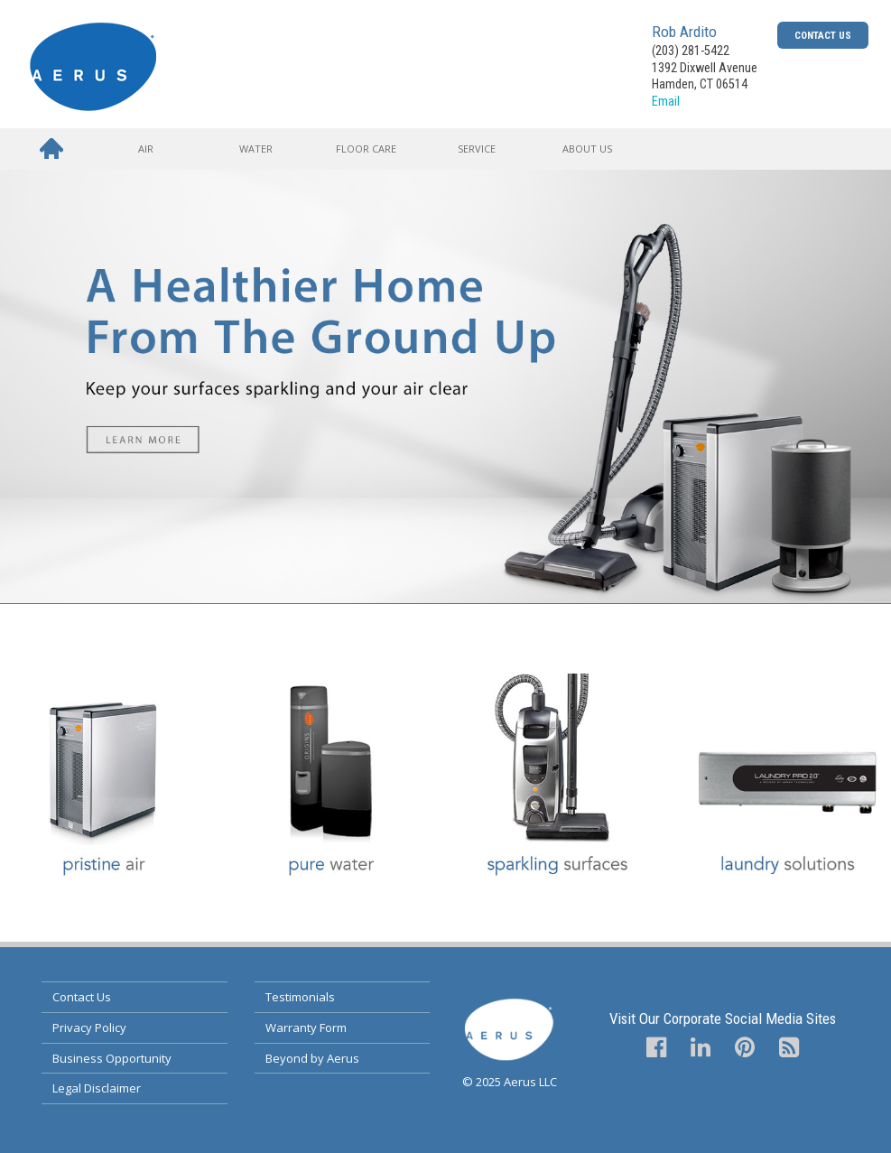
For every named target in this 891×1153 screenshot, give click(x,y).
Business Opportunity (112, 1058)
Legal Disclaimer (96, 1088)
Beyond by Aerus (312, 1058)
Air (145, 148)
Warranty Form (306, 1027)
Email (666, 101)
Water (256, 148)
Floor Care (366, 148)
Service (477, 148)
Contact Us (822, 35)
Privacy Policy (89, 1027)
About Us (587, 148)
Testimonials (300, 997)
